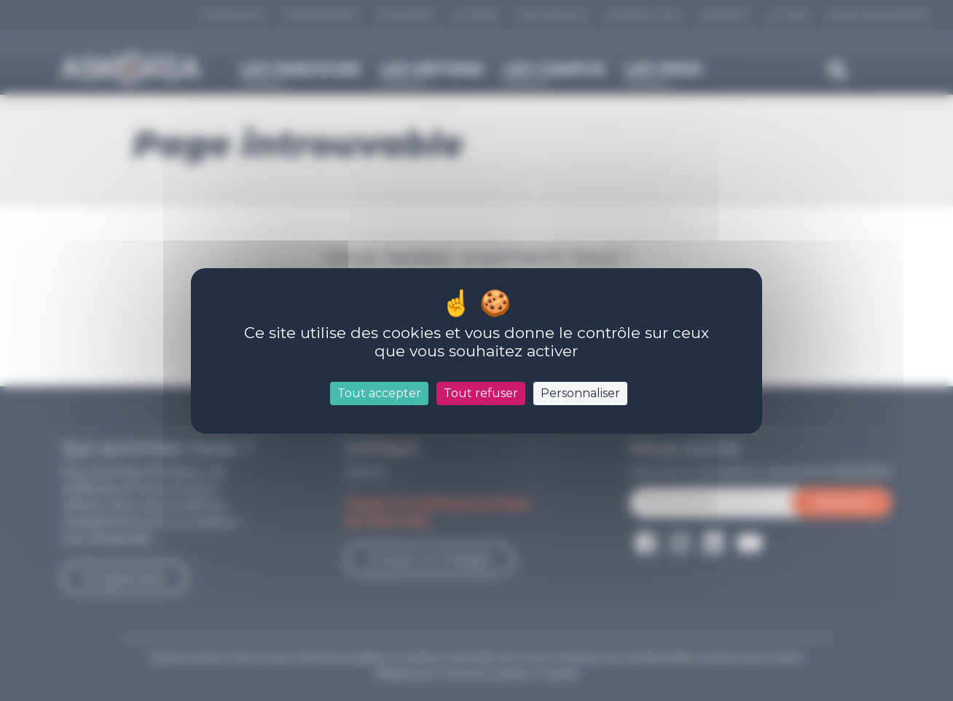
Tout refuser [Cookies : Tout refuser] (481, 393)
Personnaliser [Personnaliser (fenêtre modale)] (580, 393)
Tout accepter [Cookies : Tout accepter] (379, 393)
